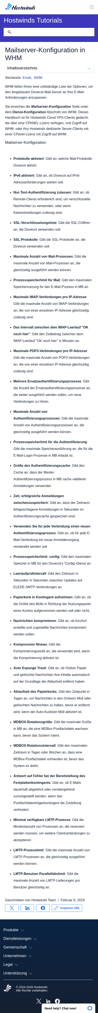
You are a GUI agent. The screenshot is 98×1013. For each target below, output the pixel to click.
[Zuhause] (20, 7)
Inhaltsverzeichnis (49, 68)
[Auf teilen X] (12, 908)
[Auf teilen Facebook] (43, 908)
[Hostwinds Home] (7, 988)
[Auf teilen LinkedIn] (27, 908)
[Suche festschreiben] (9, 32)
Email (27, 77)
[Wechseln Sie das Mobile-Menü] (92, 7)
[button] (68, 1007)
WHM (38, 77)
